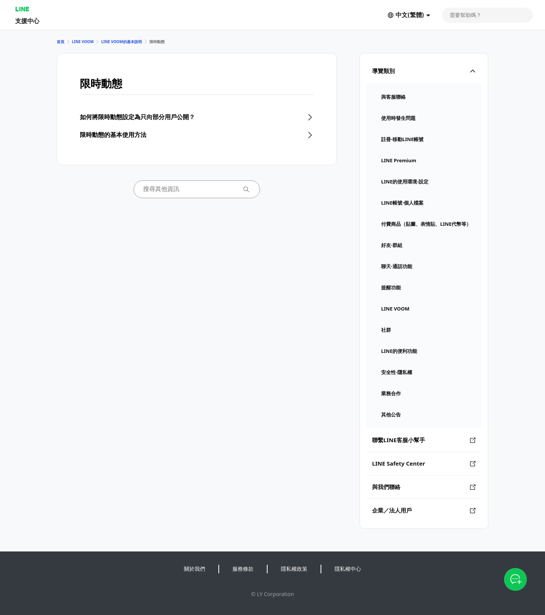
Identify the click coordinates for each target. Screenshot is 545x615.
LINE (22, 9)
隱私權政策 (294, 568)
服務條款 (243, 568)
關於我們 (194, 568)
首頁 (60, 41)
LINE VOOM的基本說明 (121, 41)
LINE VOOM (82, 41)
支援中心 (27, 21)
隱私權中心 (348, 568)
